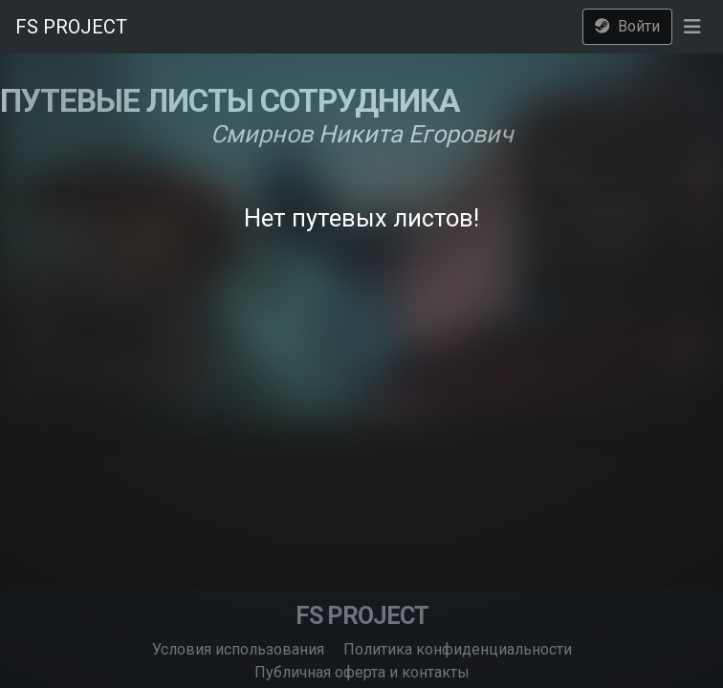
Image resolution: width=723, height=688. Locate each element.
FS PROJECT (71, 26)
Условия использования (238, 649)
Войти (627, 26)
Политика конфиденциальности (457, 649)
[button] (692, 26)
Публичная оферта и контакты (362, 672)
